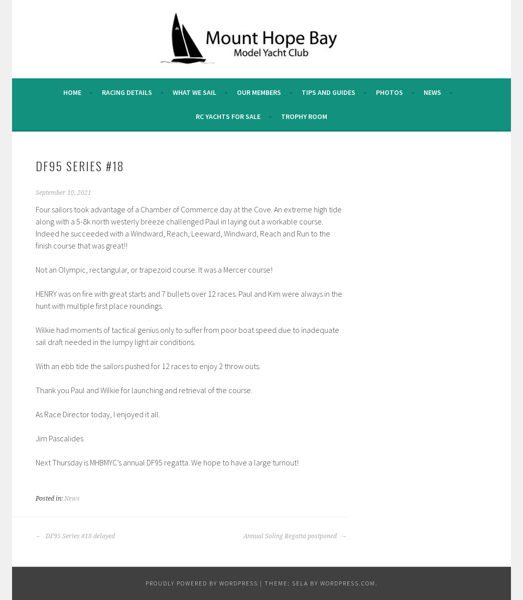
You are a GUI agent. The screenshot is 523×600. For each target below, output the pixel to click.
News (432, 92)
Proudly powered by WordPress (202, 583)
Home (72, 92)
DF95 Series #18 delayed (75, 536)
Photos (389, 92)
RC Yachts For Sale (228, 116)
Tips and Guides (328, 92)
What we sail (194, 92)
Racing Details (127, 92)
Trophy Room (304, 116)
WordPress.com (347, 583)
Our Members (259, 92)
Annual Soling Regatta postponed (295, 536)
